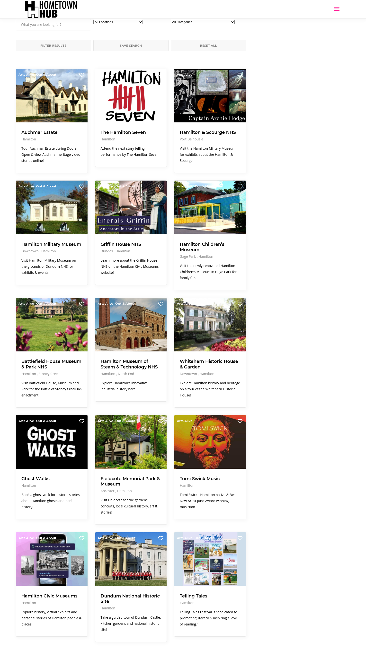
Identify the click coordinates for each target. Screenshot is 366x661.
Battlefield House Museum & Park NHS (41, 348)
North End (107, 360)
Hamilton (28, 125)
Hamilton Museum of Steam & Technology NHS (103, 348)
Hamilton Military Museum (40, 231)
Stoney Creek (49, 360)
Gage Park (151, 245)
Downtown (30, 240)
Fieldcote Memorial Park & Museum (100, 463)
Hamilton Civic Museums (37, 575)
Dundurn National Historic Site (102, 575)
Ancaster (89, 475)
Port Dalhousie (154, 131)
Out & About (46, 74)
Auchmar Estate (39, 118)
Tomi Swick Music (163, 458)
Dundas (88, 235)
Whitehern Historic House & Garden (161, 348)
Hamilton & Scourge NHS (158, 121)
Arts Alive (26, 74)
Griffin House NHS (102, 228)
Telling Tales (156, 573)
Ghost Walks (35, 458)
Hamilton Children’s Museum (154, 234)
